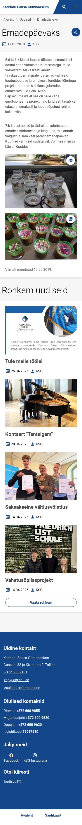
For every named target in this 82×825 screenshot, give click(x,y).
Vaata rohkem (41, 602)
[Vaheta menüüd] (74, 7)
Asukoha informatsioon (22, 688)
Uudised (25, 19)
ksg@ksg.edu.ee (16, 680)
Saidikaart (53, 815)
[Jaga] (76, 32)
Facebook (11, 757)
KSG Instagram (35, 757)
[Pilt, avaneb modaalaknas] (41, 236)
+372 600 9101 (15, 672)
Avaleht (8, 19)
